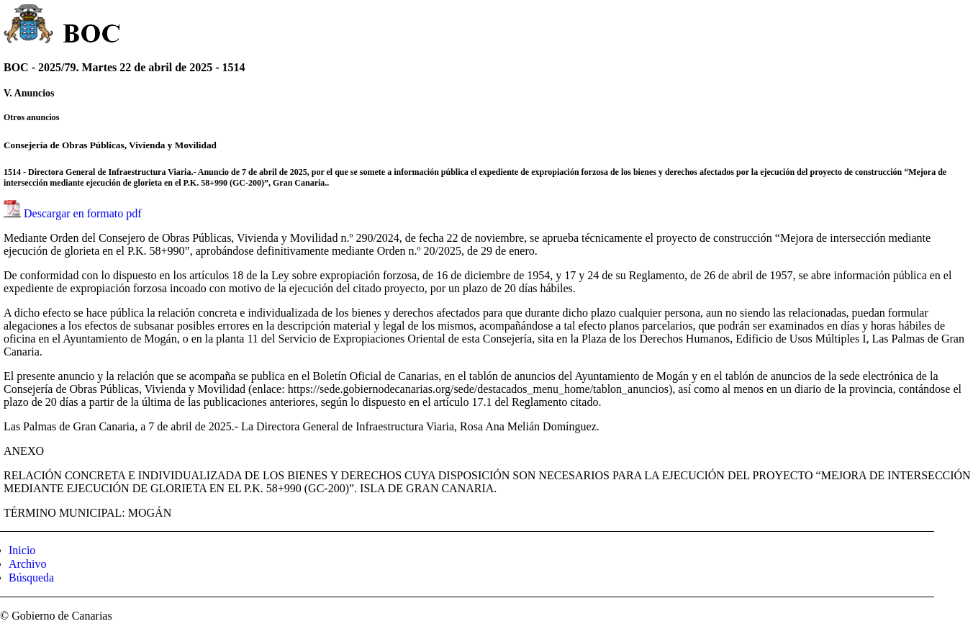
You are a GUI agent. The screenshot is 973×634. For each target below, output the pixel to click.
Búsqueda (31, 577)
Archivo (27, 564)
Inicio (22, 550)
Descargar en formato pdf (83, 213)
